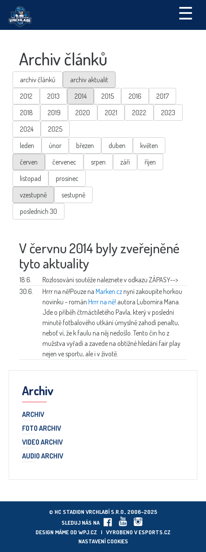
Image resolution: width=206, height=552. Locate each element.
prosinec (67, 178)
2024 (26, 129)
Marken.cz (109, 291)
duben (117, 145)
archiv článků (37, 79)
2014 (80, 96)
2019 (54, 112)
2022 (139, 112)
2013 (53, 96)
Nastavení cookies (103, 541)
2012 (26, 96)
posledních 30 (38, 211)
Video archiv (42, 442)
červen (29, 162)
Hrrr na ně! (102, 301)
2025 (55, 129)
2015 (107, 96)
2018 (26, 112)
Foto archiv (41, 429)
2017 (162, 96)
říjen (150, 162)
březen (85, 145)
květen (149, 145)
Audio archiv (42, 456)
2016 (135, 96)
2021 (111, 112)
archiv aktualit (89, 79)
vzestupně (33, 194)
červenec (64, 162)
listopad (30, 178)
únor (55, 145)
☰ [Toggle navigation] (185, 12)
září (125, 162)
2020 (82, 112)
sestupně (73, 194)
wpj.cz (87, 532)
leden (27, 145)
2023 (168, 112)
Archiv (33, 415)
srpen (98, 162)
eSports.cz (154, 532)
